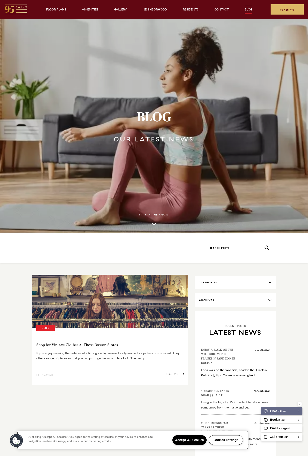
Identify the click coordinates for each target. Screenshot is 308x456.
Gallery (120, 9)
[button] (16, 440)
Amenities (90, 9)
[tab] (235, 282)
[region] (132, 440)
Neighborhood (155, 9)
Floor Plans (56, 9)
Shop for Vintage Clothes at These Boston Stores (77, 345)
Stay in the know (154, 219)
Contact (222, 9)
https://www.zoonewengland (235, 375)
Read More (174, 374)
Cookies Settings (225, 440)
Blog (248, 9)
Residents (190, 9)
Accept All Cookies (189, 440)
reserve (287, 9)
